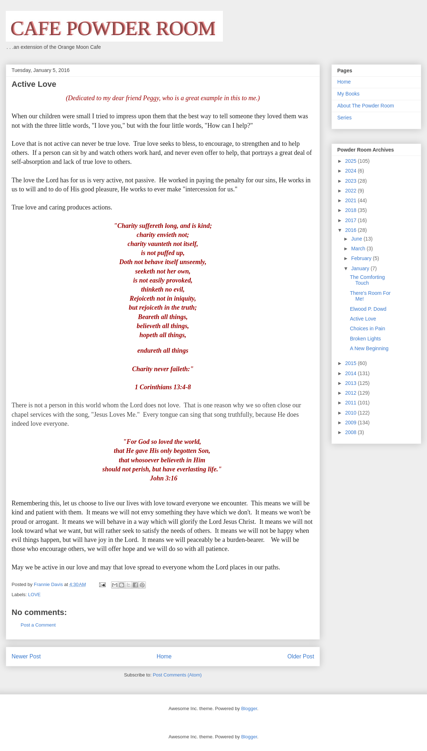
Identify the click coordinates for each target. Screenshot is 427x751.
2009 (351, 422)
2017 (351, 220)
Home (164, 656)
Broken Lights (365, 338)
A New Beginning (369, 348)
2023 (351, 181)
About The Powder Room (365, 106)
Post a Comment (38, 625)
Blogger (249, 708)
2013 (351, 383)
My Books (348, 94)
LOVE (34, 594)
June (357, 239)
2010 (351, 413)
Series (344, 117)
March (359, 248)
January (361, 268)
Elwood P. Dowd (368, 309)
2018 (351, 210)
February (362, 258)
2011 (351, 403)
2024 (351, 171)
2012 (351, 393)
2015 (351, 363)
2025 (351, 161)
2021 (351, 200)
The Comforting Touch (367, 280)
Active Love (363, 319)
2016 (351, 230)
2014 (351, 373)
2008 (351, 432)
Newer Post (26, 656)
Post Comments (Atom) (177, 675)
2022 (351, 191)
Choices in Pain (367, 328)
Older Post (300, 656)
